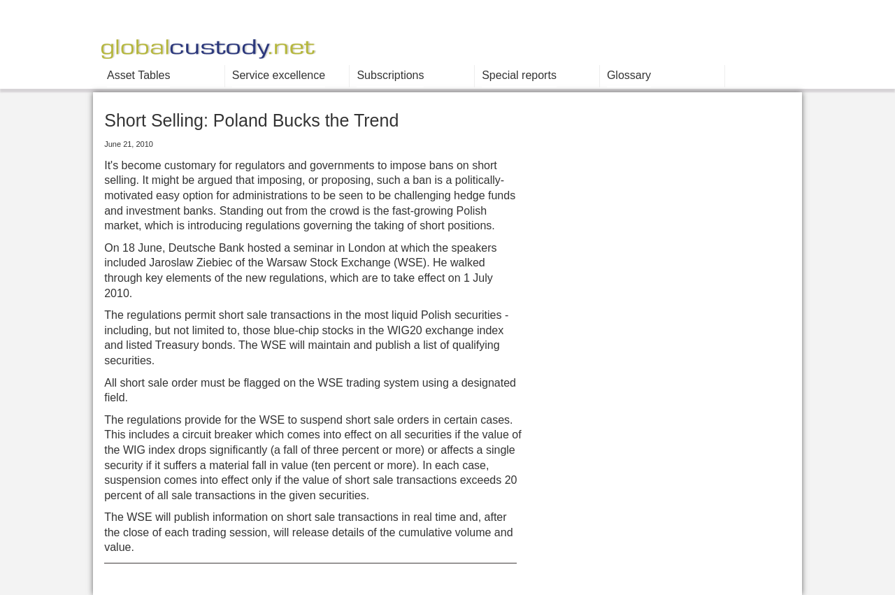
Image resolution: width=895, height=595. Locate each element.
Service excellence (278, 75)
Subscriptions (390, 75)
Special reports (519, 75)
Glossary (629, 75)
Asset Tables (138, 75)
